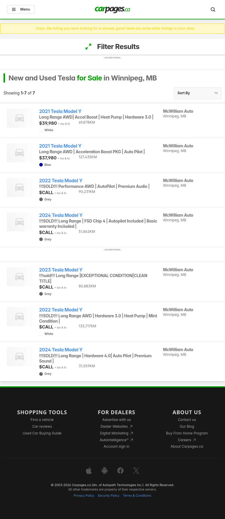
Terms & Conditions (137, 496)
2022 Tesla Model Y (61, 180)
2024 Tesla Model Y (61, 215)
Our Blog (187, 426)
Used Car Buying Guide (42, 433)
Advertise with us (116, 419)
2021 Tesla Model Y (60, 111)
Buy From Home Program (187, 433)
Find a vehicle (42, 419)
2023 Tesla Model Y (61, 270)
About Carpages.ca (187, 446)
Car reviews (42, 426)
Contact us (187, 419)
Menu (21, 9)
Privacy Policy (84, 496)
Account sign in (116, 446)
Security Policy (109, 496)
